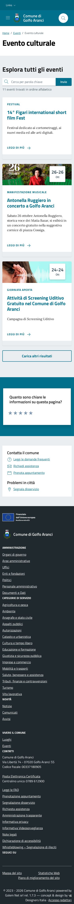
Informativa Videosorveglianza (22, 828)
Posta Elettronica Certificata (21, 776)
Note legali (9, 834)
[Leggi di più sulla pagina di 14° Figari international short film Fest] (18, 148)
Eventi (6, 745)
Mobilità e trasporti (15, 668)
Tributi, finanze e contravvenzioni (24, 681)
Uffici (5, 567)
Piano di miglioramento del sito (39, 877)
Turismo (7, 687)
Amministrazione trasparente (22, 815)
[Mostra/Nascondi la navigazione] (8, 17)
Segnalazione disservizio (18, 802)
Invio (63, 81)
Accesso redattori (60, 900)
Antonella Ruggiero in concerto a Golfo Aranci (30, 202)
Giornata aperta (20, 290)
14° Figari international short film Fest (37, 115)
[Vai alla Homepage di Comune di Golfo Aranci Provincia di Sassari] (33, 18)
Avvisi (6, 718)
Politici (6, 580)
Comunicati (10, 712)
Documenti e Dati (14, 592)
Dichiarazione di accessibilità (21, 840)
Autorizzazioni (12, 630)
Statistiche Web (49, 873)
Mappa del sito (12, 873)
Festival (13, 104)
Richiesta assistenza (16, 809)
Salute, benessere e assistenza (22, 674)
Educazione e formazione (19, 649)
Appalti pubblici (12, 624)
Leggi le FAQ (10, 789)
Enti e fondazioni (13, 573)
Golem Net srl (14, 895)
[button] (11, 5)
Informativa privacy (15, 821)
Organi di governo (14, 554)
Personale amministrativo (19, 586)
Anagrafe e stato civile (17, 617)
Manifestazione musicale (27, 192)
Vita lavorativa (12, 694)
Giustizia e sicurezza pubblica (21, 655)
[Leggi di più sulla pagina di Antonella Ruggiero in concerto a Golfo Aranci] (18, 245)
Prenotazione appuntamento (21, 796)
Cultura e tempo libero (17, 643)
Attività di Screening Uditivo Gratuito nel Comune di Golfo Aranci (36, 303)
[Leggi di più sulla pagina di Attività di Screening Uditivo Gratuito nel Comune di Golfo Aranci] (18, 334)
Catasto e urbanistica (16, 636)
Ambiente (8, 611)
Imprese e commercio (16, 662)
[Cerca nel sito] (63, 18)
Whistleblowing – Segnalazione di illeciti (29, 847)
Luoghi (6, 739)
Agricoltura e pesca (15, 604)
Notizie (7, 706)
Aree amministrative (16, 560)
